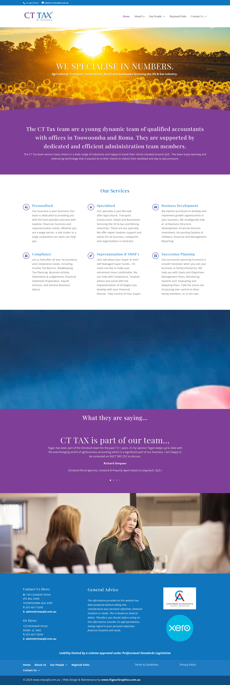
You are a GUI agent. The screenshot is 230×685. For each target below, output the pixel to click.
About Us (139, 16)
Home (126, 16)
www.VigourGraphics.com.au (121, 679)
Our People (155, 16)
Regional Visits (178, 16)
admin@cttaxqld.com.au (41, 611)
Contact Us (197, 16)
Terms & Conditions (146, 664)
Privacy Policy (188, 664)
